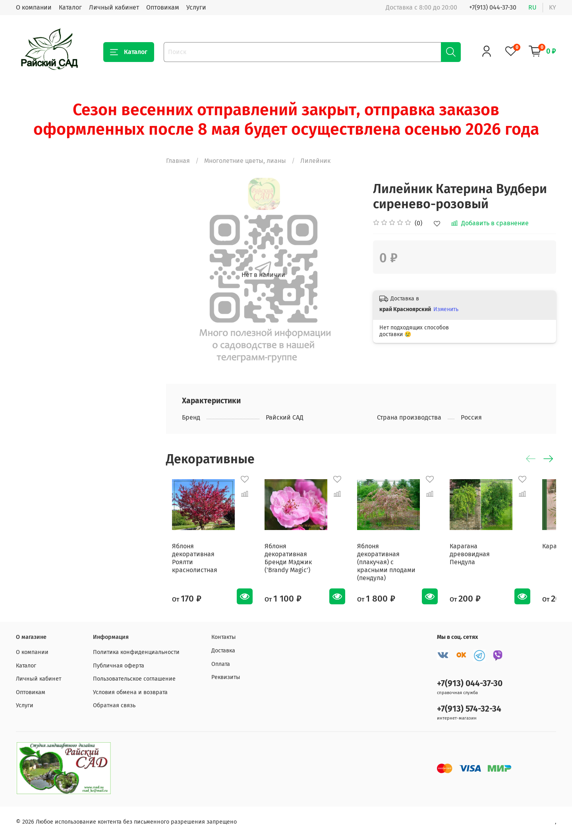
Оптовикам (162, 7)
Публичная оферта (118, 657)
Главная (178, 160)
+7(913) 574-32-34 (469, 701)
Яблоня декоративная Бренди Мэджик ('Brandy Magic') (299, 562)
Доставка (223, 642)
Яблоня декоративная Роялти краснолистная (200, 558)
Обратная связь (114, 698)
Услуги (196, 7)
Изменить (445, 309)
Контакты (223, 629)
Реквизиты (225, 669)
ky (552, 7)
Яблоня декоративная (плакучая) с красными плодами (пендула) (401, 562)
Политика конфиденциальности (136, 644)
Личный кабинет (114, 7)
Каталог (70, 7)
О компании (34, 7)
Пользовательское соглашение (134, 670)
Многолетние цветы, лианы (245, 160)
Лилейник (315, 160)
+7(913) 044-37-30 (492, 7)
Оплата (220, 656)
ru (532, 7)
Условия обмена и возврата (130, 684)
